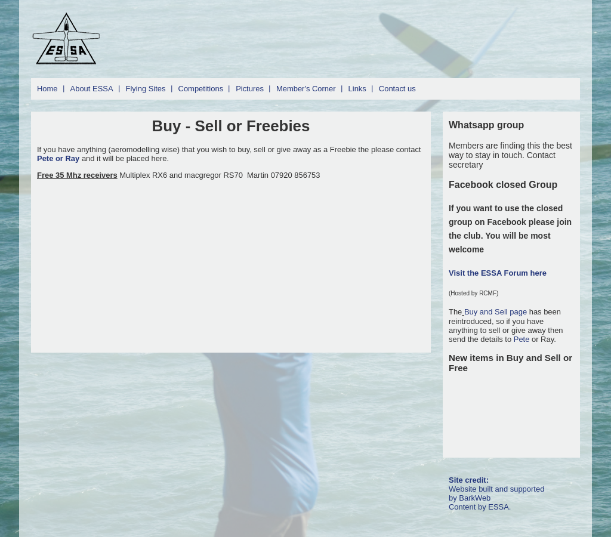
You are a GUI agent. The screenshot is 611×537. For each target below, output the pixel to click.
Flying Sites (146, 88)
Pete (522, 339)
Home (47, 88)
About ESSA (91, 88)
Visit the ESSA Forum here (498, 272)
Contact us (397, 88)
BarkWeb (474, 497)
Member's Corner (306, 88)
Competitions (201, 88)
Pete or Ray (59, 158)
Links (357, 88)
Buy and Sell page (496, 311)
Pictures (250, 88)
